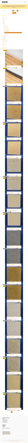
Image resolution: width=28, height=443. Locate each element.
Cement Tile (6, 25)
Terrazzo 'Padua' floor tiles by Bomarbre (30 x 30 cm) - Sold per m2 (13, 156)
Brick (4, 20)
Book (4, 19)
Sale (3, 16)
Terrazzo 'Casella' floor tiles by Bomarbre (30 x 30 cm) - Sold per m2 (13, 246)
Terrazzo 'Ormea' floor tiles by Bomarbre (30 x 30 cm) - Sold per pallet (13, 372)
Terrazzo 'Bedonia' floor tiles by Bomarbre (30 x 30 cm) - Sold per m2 (13, 390)
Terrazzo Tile (6, 32)
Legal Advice (17, 441)
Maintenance (5, 40)
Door (4, 22)
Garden (4, 37)
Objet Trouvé (5, 41)
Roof (3, 42)
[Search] (13, 10)
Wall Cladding (5, 47)
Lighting (4, 39)
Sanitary (4, 43)
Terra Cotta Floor (6, 34)
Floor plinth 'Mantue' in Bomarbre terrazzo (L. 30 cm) (13, 66)
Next (24, 10)
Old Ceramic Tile (6, 28)
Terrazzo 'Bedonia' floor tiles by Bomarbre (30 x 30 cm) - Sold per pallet (13, 408)
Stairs (3, 46)
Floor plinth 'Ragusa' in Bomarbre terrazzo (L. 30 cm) (13, 84)
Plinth (5, 24)
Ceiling (4, 21)
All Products (4, 15)
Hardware (4, 38)
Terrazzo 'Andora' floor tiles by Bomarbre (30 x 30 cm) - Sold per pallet (13, 336)
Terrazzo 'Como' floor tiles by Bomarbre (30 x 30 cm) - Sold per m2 (13, 120)
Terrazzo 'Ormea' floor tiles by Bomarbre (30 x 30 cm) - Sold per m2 (13, 354)
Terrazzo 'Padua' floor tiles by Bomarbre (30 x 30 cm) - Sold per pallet (13, 138)
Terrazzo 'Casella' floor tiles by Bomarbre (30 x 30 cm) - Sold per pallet (13, 264)
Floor (4, 23)
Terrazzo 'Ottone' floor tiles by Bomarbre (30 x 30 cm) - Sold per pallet (13, 228)
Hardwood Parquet (7, 30)
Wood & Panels (5, 48)
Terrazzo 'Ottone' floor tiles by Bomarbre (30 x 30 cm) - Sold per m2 (13, 209)
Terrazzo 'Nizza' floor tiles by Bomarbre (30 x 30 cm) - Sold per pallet (13, 192)
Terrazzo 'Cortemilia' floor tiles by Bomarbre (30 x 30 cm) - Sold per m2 (13, 282)
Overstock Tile (6, 29)
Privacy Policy (13, 441)
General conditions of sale (18, 440)
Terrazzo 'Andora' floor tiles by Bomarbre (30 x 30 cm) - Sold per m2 (13, 317)
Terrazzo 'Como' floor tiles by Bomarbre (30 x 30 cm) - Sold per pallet (13, 102)
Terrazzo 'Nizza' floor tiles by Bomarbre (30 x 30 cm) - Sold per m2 (13, 174)
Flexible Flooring (6, 31)
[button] (14, 13)
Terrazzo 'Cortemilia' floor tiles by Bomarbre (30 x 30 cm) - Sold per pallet (13, 300)
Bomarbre (6, 33)
